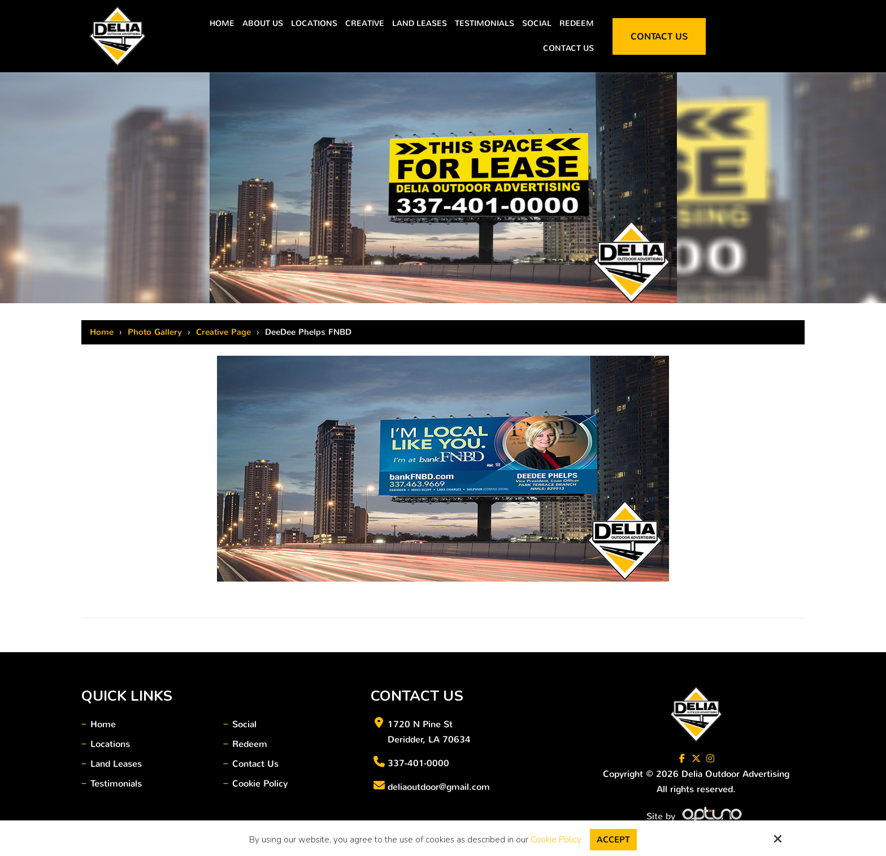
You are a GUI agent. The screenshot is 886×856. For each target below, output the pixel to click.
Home (102, 332)
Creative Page (223, 332)
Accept (613, 839)
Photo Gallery (155, 332)
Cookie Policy (556, 840)
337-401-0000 (418, 763)
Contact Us (659, 36)
